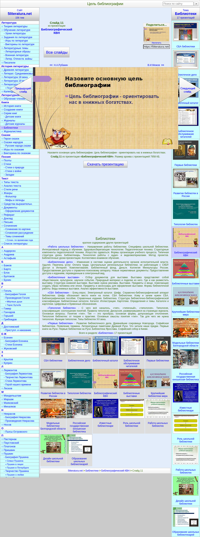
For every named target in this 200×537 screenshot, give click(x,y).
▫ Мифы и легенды (14, 200)
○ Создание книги (12, 109)
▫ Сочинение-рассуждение (18, 232)
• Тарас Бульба (13, 305)
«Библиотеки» (106, 333)
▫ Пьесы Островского (15, 431)
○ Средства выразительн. (16, 203)
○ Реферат (8, 214)
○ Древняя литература (15, 69)
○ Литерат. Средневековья (17, 73)
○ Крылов (7, 359)
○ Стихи (6, 163)
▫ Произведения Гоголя (17, 298)
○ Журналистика (11, 131)
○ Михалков (8, 406)
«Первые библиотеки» (60, 323)
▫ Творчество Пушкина (16, 471)
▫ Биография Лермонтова (18, 373)
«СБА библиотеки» (58, 292)
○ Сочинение (9, 225)
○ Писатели (8, 62)
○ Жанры (6, 193)
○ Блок (5, 272)
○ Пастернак (9, 439)
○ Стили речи (9, 189)
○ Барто (6, 269)
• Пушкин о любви (14, 475)
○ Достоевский (10, 326)
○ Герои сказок (10, 138)
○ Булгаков (8, 276)
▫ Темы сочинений (14, 236)
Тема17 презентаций (186, 14)
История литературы (15, 66)
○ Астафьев (8, 258)
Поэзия (6, 156)
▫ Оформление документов (19, 211)
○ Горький (7, 315)
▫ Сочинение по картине (17, 229)
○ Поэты (6, 160)
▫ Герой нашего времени (17, 384)
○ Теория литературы (14, 26)
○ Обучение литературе (15, 29)
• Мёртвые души (13, 301)
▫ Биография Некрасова (17, 417)
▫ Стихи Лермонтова (15, 381)
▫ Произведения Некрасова (19, 420)
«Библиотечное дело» (60, 262)
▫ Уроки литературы (15, 33)
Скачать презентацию (105, 164)
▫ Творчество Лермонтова (18, 377)
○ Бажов (6, 265)
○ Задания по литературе (16, 37)
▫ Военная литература (16, 55)
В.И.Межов (156, 65)
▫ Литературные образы (17, 51)
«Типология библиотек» (62, 308)
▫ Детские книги (12, 116)
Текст (4, 178)
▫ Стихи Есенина (13, 344)
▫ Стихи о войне (12, 171)
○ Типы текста (10, 182)
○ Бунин (6, 279)
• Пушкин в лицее (14, 464)
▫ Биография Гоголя (15, 294)
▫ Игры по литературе (16, 40)
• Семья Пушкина (14, 461)
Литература (9, 22)
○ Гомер (6, 308)
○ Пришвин (8, 450)
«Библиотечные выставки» (63, 277)
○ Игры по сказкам (12, 149)
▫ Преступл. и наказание (17, 330)
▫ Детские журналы (14, 124)
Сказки (5, 134)
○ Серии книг (9, 113)
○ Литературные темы (14, 48)
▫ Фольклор (10, 196)
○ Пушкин (7, 453)
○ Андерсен (8, 250)
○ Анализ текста (11, 185)
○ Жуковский (9, 348)
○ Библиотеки (9, 127)
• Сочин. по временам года (19, 240)
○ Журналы (8, 120)
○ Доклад (7, 218)
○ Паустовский (10, 442)
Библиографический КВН (56, 31)
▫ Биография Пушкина (16, 457)
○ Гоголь (6, 290)
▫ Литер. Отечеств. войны (18, 58)
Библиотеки (91, 470)
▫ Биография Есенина (16, 341)
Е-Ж (3, 333)
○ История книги (11, 105)
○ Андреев (7, 254)
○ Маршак (7, 399)
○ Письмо (7, 222)
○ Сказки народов (12, 142)
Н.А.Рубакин (59, 65)
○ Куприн (6, 362)
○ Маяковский (9, 402)
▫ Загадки (9, 174)
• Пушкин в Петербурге (17, 467)
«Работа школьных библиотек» (66, 246)
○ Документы (9, 207)
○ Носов (6, 424)
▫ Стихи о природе (14, 167)
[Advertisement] (108, 38)
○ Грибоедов (9, 319)
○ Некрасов (8, 413)
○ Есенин (6, 337)
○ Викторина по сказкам (15, 153)
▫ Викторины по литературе (19, 44)
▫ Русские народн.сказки (17, 145)
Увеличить (156, 42)
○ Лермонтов (9, 370)
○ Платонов (8, 446)
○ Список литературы (14, 243)
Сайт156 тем (19, 14)
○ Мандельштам (11, 395)
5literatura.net (75, 470)
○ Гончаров (8, 312)
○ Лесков (6, 388)
